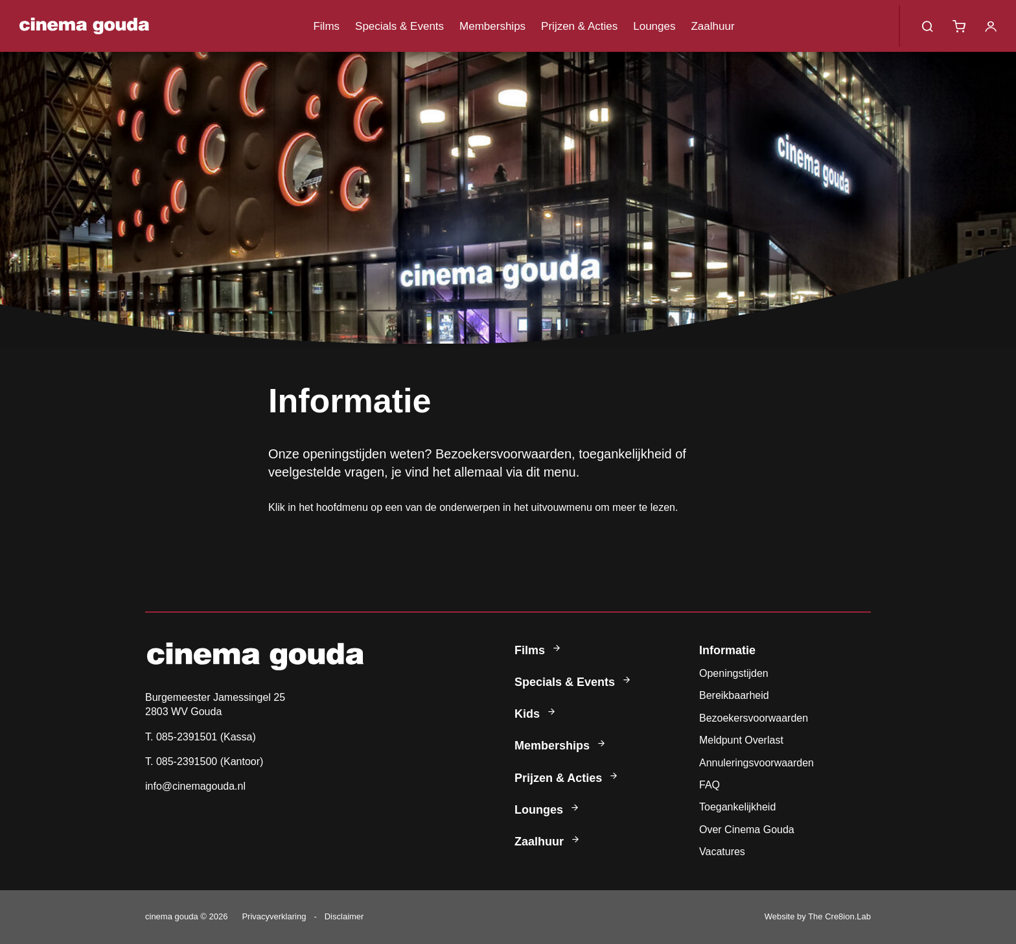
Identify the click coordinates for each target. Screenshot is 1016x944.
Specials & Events (399, 26)
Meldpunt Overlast (741, 740)
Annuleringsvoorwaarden (756, 762)
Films (326, 26)
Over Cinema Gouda (746, 829)
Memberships (492, 26)
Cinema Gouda (84, 26)
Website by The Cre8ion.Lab (818, 916)
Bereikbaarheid (734, 695)
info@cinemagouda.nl (195, 786)
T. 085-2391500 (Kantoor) (204, 761)
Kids (535, 713)
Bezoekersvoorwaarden (753, 718)
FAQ (709, 784)
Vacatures (722, 851)
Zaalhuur (712, 26)
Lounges (654, 26)
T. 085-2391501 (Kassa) (200, 736)
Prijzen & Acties (579, 26)
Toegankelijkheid (737, 806)
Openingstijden (733, 673)
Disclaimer (344, 916)
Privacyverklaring (274, 916)
